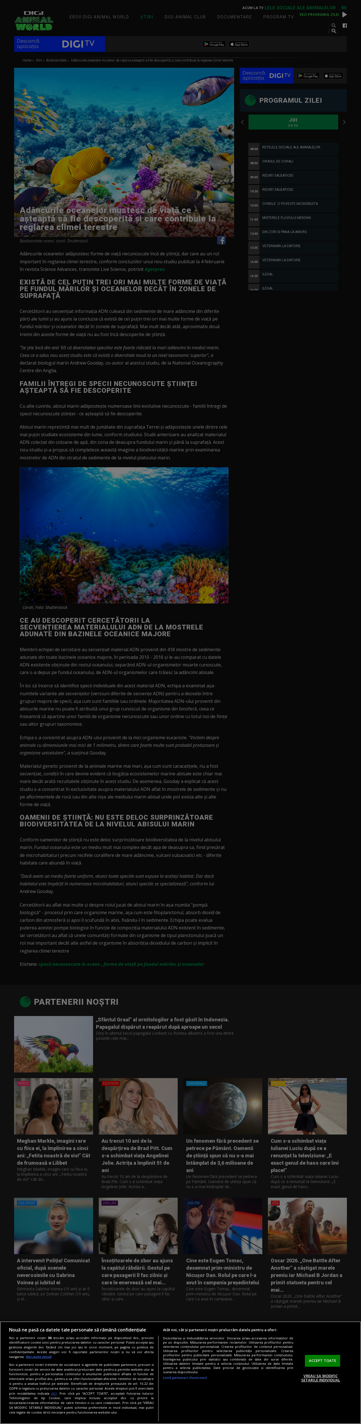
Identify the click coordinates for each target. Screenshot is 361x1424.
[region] (180, 1372)
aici (54, 1393)
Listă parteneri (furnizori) (185, 1377)
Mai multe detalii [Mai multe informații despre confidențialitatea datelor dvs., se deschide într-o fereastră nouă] (39, 1357)
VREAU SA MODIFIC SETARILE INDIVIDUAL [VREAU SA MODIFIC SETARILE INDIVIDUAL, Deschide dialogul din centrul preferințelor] (320, 1378)
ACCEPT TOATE (322, 1360)
